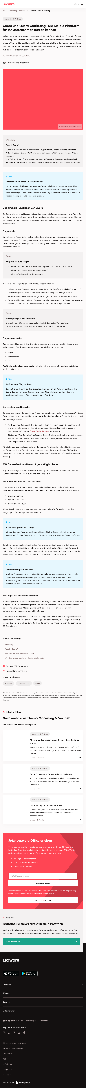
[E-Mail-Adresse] (43, 876)
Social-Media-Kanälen (39, 431)
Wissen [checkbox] (6, 993)
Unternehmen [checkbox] (9, 1011)
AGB (50, 894)
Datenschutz (8, 1054)
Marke (37, 683)
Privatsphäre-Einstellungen (13, 1048)
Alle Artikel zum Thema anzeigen (18, 724)
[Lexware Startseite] (9, 4)
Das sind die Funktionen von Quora (19, 654)
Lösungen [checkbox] (7, 984)
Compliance (7, 1069)
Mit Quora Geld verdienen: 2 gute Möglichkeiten (25, 658)
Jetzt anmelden (13, 941)
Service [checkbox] (6, 1002)
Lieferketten (7, 1064)
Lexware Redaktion (20, 63)
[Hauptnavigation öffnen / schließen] (78, 4)
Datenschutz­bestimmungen (31, 894)
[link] (43, 960)
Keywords (43, 535)
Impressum (7, 1075)
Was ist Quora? (11, 649)
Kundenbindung (24, 683)
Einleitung (9, 644)
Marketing (9, 683)
